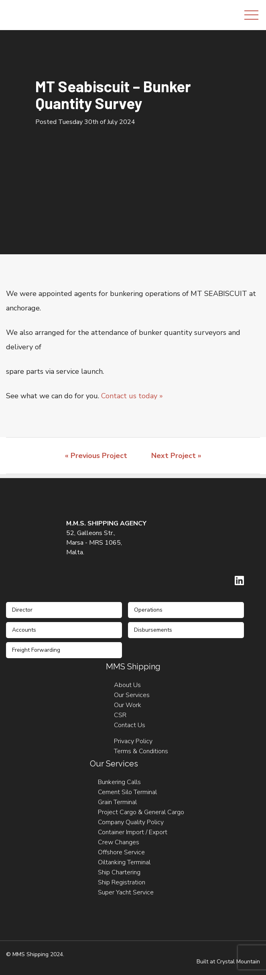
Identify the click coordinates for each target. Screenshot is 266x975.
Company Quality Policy (131, 822)
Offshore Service (121, 852)
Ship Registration (121, 882)
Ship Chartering (119, 872)
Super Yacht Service (126, 892)
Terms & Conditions (141, 751)
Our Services (132, 695)
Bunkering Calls (119, 782)
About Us (127, 685)
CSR (120, 715)
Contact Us (129, 725)
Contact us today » (132, 396)
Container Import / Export (132, 832)
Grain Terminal (117, 802)
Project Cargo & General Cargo (141, 812)
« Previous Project (96, 455)
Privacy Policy (133, 741)
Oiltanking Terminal (124, 862)
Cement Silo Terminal (127, 792)
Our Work (127, 705)
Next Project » (176, 455)
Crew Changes (118, 842)
